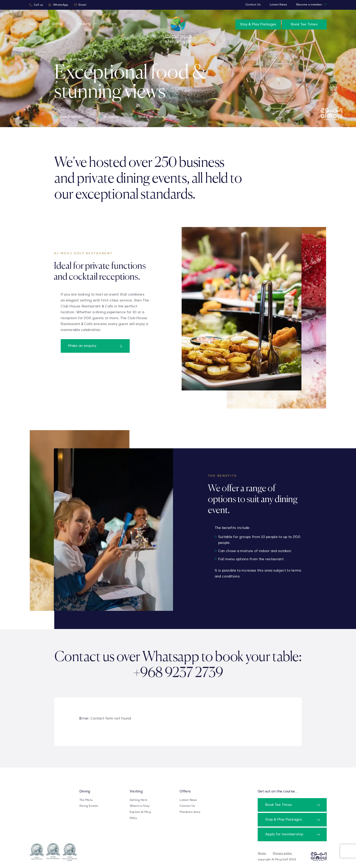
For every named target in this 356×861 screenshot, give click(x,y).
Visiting (84, 24)
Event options (69, 117)
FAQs (133, 818)
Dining (57, 24)
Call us (36, 4)
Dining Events (88, 805)
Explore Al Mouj (140, 812)
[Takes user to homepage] (318, 855)
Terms (262, 853)
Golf (32, 24)
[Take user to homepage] (178, 30)
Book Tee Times (304, 24)
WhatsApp (58, 4)
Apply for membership (284, 834)
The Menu (86, 800)
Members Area (190, 812)
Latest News (278, 4)
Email (80, 4)
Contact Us (253, 4)
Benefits (108, 117)
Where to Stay (140, 805)
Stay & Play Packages (258, 24)
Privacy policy (282, 853)
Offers (111, 24)
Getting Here (138, 800)
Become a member (311, 5)
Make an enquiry (150, 117)
